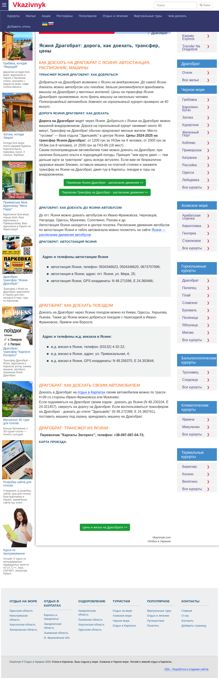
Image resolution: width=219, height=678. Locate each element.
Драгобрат (159, 33)
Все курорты (197, 187)
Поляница (197, 317)
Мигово (197, 332)
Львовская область (56, 632)
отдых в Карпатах (91, 392)
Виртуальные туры (148, 16)
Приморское (197, 150)
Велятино (197, 481)
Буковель (197, 310)
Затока (197, 117)
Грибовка (197, 99)
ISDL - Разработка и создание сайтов (187, 669)
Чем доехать (177, 16)
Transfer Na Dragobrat (197, 47)
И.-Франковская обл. (57, 637)
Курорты (13, 16)
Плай (197, 295)
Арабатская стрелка (197, 217)
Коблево (197, 143)
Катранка (197, 157)
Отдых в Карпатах (124, 625)
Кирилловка (197, 226)
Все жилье (197, 80)
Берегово (197, 466)
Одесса (197, 172)
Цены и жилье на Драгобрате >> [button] (105, 527)
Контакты (187, 620)
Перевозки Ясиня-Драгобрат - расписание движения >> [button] (104, 182)
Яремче (197, 419)
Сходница (197, 380)
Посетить (153, 625)
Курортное (197, 125)
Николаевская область (19, 617)
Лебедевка (197, 180)
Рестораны (64, 16)
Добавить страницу (194, 625)
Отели (197, 72)
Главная (187, 610)
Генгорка (197, 233)
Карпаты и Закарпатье (51, 617)
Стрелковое (197, 241)
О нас (185, 615)
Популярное (88, 16)
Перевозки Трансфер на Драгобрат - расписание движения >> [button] (105, 192)
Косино (197, 474)
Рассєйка (197, 165)
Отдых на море (122, 610)
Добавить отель (19, 26)
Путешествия (155, 620)
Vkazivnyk (29, 5)
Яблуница (197, 325)
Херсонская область (23, 624)
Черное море (121, 620)
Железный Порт (197, 133)
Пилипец (197, 288)
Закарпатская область (52, 626)
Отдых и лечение (115, 16)
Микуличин (197, 427)
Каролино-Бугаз (197, 108)
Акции (46, 16)
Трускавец (197, 372)
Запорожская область (23, 629)
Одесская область (21, 610)
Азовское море (122, 615)
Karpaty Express (197, 37)
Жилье (31, 16)
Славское (197, 303)
